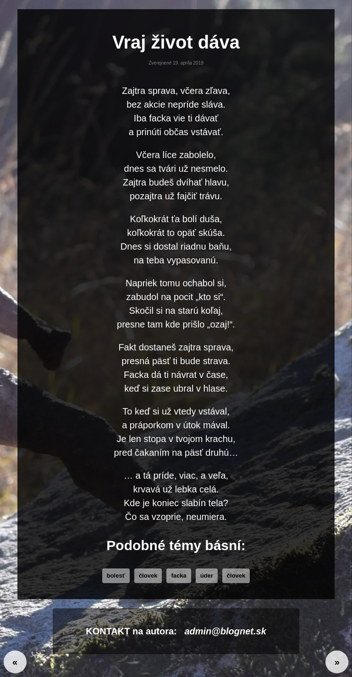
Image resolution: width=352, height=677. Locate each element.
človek (148, 575)
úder (206, 575)
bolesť (116, 575)
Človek (236, 575)
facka (178, 575)
